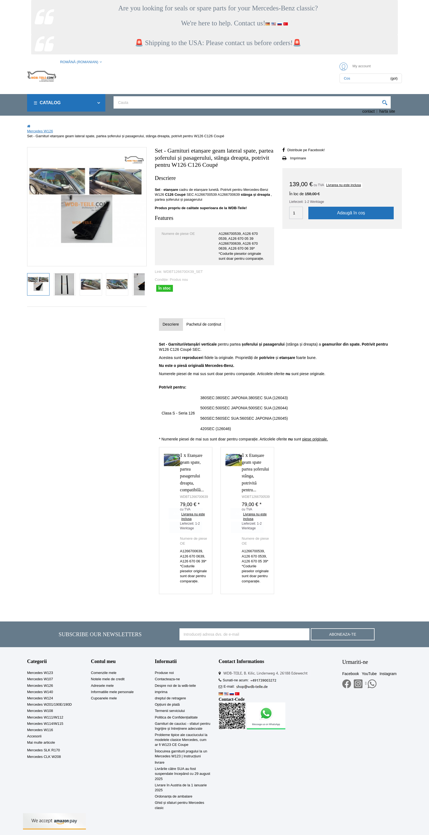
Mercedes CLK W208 (44, 757)
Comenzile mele (103, 673)
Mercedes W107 (40, 679)
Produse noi (164, 673)
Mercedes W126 (40, 686)
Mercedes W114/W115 (45, 724)
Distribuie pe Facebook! (306, 150)
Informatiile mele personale (112, 692)
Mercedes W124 (40, 698)
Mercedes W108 (40, 711)
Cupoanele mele (104, 698)
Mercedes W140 (40, 692)
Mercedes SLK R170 (43, 750)
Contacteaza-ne (167, 679)
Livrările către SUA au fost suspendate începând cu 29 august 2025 (182, 774)
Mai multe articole (41, 742)
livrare (159, 762)
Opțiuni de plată (167, 704)
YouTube (369, 673)
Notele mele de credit (107, 679)
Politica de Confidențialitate (176, 717)
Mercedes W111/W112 (45, 717)
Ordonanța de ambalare (173, 796)
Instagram (387, 673)
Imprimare (298, 158)
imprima (161, 692)
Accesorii (34, 736)
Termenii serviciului (170, 711)
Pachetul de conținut (203, 324)
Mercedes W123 (40, 673)
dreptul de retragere (170, 698)
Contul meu (103, 661)
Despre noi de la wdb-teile (175, 686)
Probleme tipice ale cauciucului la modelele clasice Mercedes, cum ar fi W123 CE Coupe (181, 740)
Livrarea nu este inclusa (343, 185)
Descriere (171, 324)
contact (368, 111)
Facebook (350, 673)
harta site (387, 111)
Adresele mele (102, 686)
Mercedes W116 (40, 730)
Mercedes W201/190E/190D (49, 704)
